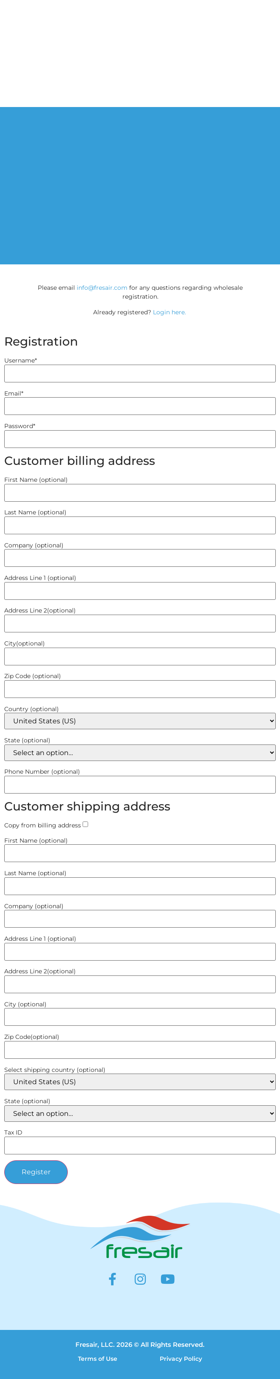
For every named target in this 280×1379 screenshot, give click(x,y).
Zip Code (32, 676)
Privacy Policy (181, 1359)
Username (20, 360)
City (24, 643)
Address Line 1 (40, 578)
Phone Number (42, 772)
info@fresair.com (102, 287)
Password (19, 426)
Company (34, 545)
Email (13, 393)
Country (31, 709)
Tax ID (13, 1132)
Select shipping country (54, 1070)
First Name (36, 480)
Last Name (35, 512)
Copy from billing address (42, 825)
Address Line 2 (40, 610)
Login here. (169, 312)
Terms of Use (97, 1359)
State (27, 740)
